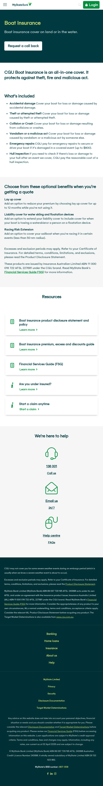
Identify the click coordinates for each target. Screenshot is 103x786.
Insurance (52, 648)
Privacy (51, 686)
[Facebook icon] (48, 773)
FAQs (51, 542)
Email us (51, 501)
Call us (51, 473)
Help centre (51, 535)
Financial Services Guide (60, 731)
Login (91, 4)
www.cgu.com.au (64, 617)
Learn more (27, 329)
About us (51, 655)
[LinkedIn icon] (51, 773)
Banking (51, 633)
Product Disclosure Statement (80, 584)
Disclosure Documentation (51, 700)
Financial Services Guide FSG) (24, 272)
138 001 (51, 466)
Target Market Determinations (51, 708)
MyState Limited (51, 679)
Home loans (51, 640)
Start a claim (27, 409)
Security (51, 693)
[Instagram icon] (55, 773)
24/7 (52, 507)
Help (51, 662)
